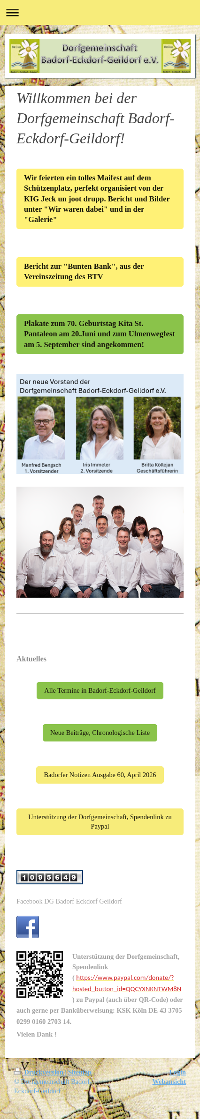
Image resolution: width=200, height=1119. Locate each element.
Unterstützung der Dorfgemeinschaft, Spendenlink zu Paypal (99, 821)
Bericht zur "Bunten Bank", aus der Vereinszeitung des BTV (84, 271)
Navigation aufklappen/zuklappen (100, 12)
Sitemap (80, 1072)
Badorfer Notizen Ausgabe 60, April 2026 (100, 774)
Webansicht (169, 1081)
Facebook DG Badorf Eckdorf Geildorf (69, 901)
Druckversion (39, 1072)
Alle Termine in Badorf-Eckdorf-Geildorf (99, 690)
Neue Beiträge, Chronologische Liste (100, 732)
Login (177, 1072)
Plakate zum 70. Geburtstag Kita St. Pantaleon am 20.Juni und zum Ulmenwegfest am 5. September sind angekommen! (99, 334)
